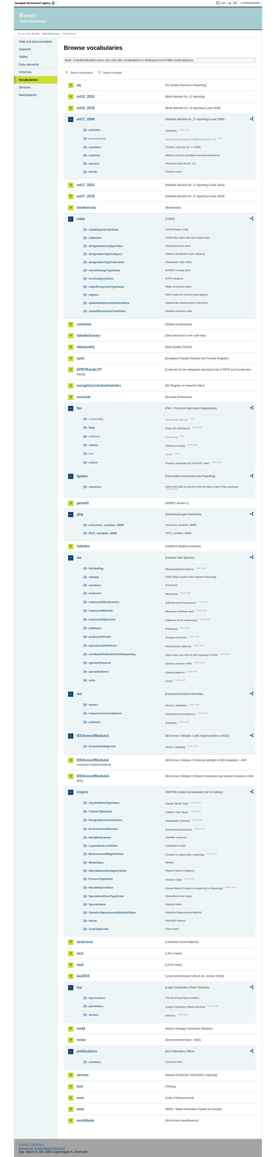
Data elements (29, 64)
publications (87, 1051)
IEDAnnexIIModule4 (93, 776)
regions (94, 294)
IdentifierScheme (100, 837)
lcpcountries (97, 998)
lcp (79, 987)
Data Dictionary (50, 33)
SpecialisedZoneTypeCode (106, 896)
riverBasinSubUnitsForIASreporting (112, 654)
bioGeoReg (96, 568)
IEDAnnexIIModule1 (93, 736)
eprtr (81, 358)
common (84, 324)
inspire (82, 792)
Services (25, 87)
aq (79, 85)
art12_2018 (86, 108)
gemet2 (83, 503)
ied (79, 694)
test (80, 1086)
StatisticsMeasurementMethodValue (112, 912)
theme (93, 920)
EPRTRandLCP (89, 369)
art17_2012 (86, 185)
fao (79, 408)
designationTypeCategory (105, 254)
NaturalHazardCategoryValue (108, 870)
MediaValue (96, 862)
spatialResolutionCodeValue (107, 311)
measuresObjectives (102, 619)
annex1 (93, 704)
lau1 (80, 953)
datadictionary (88, 335)
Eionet (35, 33)
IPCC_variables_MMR (103, 533)
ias (79, 557)
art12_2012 (86, 96)
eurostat (83, 397)
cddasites (95, 237)
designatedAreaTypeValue (106, 246)
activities (94, 130)
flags (92, 427)
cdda (81, 219)
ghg (80, 514)
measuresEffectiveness (104, 602)
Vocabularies (28, 80)
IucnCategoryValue (101, 278)
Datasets (25, 49)
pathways (95, 628)
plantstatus (96, 1006)
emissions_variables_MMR (106, 525)
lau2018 (83, 976)
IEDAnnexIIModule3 (93, 760)
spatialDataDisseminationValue (109, 303)
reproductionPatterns (103, 645)
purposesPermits (100, 636)
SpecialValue (97, 904)
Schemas (25, 72)
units (92, 680)
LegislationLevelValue (103, 845)
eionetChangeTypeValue (104, 270)
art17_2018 (86, 196)
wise (80, 1109)
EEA (36, 3)
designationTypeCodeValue (106, 262)
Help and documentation (35, 41)
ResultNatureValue (101, 887)
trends (93, 171)
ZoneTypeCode (98, 929)
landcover (85, 942)
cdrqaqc (94, 577)
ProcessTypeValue (101, 879)
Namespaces (28, 95)
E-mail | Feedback (31, 1144)
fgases (82, 476)
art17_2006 (86, 119)
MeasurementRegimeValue (106, 854)
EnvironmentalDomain (103, 828)
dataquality (86, 347)
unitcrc (93, 462)
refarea (93, 445)
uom (80, 1098)
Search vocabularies (81, 72)
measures (95, 593)
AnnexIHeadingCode (102, 746)
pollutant (94, 722)
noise (81, 1040)
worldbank (85, 1120)
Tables (23, 56)
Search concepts (112, 72)
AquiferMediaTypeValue (104, 802)
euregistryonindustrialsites (99, 385)
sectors (94, 1014)
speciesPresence (100, 662)
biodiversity (86, 207)
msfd (81, 1028)
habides (83, 546)
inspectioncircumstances (105, 713)
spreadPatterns (99, 671)
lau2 (80, 965)
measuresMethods (101, 610)
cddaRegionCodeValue (104, 229)
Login (223, 3)
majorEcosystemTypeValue (106, 286)
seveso (82, 1075)
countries (95, 147)
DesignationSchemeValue (105, 820)
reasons (94, 163)
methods (94, 155)
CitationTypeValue (100, 811)
